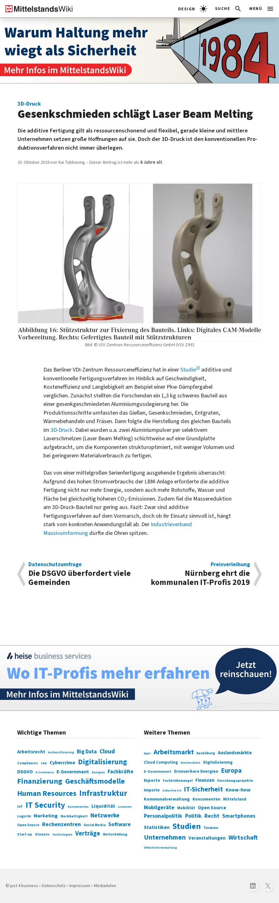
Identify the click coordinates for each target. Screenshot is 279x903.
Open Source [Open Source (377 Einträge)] (212, 807)
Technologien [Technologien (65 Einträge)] (62, 834)
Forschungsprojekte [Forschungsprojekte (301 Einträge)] (235, 780)
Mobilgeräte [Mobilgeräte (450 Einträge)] (159, 807)
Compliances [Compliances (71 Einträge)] (27, 763)
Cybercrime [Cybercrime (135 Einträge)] (62, 762)
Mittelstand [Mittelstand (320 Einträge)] (234, 799)
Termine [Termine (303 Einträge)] (210, 828)
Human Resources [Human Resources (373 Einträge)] (46, 793)
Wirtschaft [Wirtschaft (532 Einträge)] (243, 837)
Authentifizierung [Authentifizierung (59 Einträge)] (61, 753)
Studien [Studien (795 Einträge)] (186, 826)
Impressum (79, 885)
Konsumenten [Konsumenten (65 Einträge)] (78, 807)
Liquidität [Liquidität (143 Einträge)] (103, 806)
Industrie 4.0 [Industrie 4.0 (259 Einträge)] (172, 790)
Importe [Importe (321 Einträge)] (152, 790)
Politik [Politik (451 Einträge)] (193, 816)
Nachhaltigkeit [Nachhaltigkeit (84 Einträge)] (74, 816)
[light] (192, 8)
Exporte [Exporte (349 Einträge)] (152, 780)
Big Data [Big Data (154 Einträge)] (87, 752)
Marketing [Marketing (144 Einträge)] (46, 816)
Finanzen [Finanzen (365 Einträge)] (204, 780)
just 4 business (24, 885)
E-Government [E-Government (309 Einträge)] (157, 771)
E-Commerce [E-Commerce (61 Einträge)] (45, 772)
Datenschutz (54, 885)
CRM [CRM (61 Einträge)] (44, 763)
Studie (188, 370)
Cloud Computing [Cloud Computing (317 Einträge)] (161, 762)
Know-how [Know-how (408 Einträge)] (238, 790)
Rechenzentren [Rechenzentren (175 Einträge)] (61, 824)
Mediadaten (105, 885)
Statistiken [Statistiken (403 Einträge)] (156, 827)
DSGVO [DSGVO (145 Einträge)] (25, 772)
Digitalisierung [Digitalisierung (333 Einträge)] (217, 762)
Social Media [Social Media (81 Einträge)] (94, 825)
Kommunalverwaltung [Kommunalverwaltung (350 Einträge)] (167, 799)
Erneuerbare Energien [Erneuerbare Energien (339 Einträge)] (196, 771)
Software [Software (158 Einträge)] (119, 824)
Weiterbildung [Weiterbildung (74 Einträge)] (115, 834)
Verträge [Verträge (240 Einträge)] (87, 833)
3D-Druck (62, 430)
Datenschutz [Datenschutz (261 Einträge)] (190, 763)
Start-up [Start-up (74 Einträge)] (24, 834)
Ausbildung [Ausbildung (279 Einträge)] (206, 753)
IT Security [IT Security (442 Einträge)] (45, 805)
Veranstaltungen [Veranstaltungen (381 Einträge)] (207, 838)
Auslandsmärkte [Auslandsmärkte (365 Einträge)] (235, 753)
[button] (228, 8)
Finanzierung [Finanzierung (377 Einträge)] (39, 781)
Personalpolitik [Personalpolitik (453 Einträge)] (163, 816)
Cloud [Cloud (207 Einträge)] (107, 751)
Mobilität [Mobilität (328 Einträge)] (186, 808)
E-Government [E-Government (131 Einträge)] (72, 771)
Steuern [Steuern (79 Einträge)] (42, 834)
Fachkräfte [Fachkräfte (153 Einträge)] (120, 772)
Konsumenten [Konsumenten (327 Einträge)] (206, 799)
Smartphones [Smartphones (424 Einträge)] (238, 816)
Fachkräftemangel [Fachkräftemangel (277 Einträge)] (178, 780)
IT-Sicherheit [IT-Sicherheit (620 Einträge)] (203, 789)
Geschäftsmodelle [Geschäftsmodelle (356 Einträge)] (95, 781)
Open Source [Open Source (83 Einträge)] (28, 825)
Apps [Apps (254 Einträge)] (147, 753)
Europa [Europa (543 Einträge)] (231, 770)
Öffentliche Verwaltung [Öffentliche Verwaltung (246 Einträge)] (160, 848)
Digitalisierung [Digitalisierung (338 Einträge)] (102, 762)
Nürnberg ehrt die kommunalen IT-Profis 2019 (197, 574)
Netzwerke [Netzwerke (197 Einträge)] (105, 815)
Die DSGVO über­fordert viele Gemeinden (81, 574)
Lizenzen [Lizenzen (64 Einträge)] (125, 807)
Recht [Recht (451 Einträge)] (211, 816)
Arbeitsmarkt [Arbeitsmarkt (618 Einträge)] (174, 752)
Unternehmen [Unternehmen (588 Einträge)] (165, 837)
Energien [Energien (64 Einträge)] (98, 772)
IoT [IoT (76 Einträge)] (20, 806)
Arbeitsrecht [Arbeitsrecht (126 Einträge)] (31, 751)
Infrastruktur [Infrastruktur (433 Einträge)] (103, 793)
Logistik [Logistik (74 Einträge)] (24, 816)
